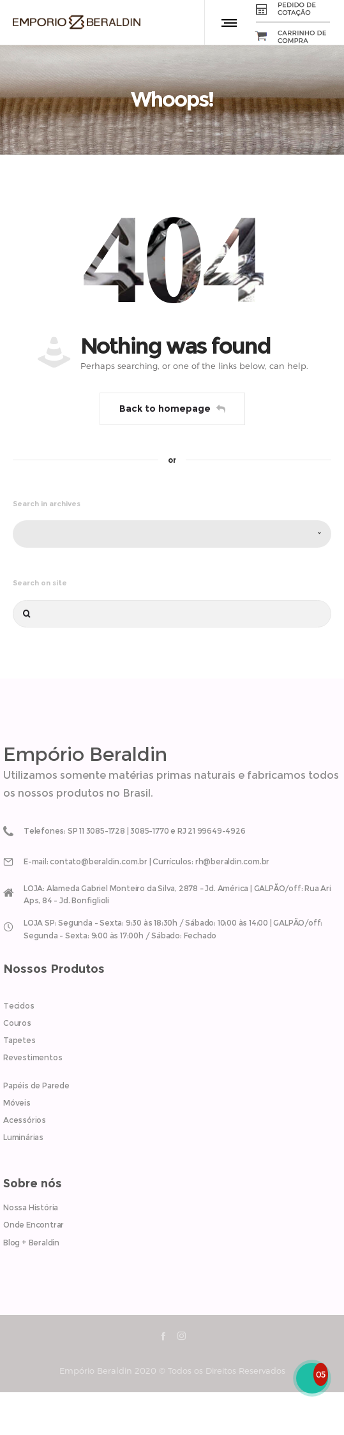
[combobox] (172, 534)
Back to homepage (172, 408)
